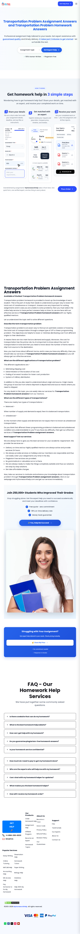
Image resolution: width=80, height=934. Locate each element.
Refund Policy (41, 834)
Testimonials (56, 828)
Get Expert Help (51, 50)
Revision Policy (42, 838)
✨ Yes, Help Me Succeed (40, 522)
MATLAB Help (7, 867)
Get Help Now (65, 4)
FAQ (53, 824)
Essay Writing (8, 856)
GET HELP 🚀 (11, 827)
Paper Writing (19, 867)
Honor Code (41, 826)
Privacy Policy (41, 830)
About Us (55, 836)
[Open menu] (76, 4)
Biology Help (18, 873)
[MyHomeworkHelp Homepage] (10, 3)
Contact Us (56, 840)
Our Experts (56, 832)
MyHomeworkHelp (20, 906)
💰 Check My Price (40, 642)
